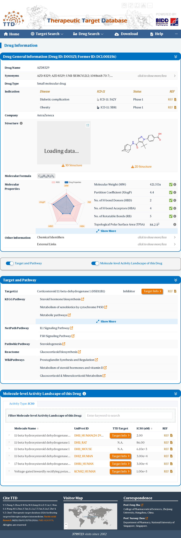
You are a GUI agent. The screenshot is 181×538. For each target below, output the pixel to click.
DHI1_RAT (80, 442)
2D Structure (141, 166)
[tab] (20, 404)
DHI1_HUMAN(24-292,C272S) (93, 435)
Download (126, 34)
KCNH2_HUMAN (85, 471)
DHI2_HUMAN (83, 456)
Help (156, 34)
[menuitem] (11, 34)
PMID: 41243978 (46, 520)
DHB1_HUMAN (84, 463)
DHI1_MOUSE (83, 449)
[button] (107, 75)
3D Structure (72, 165)
